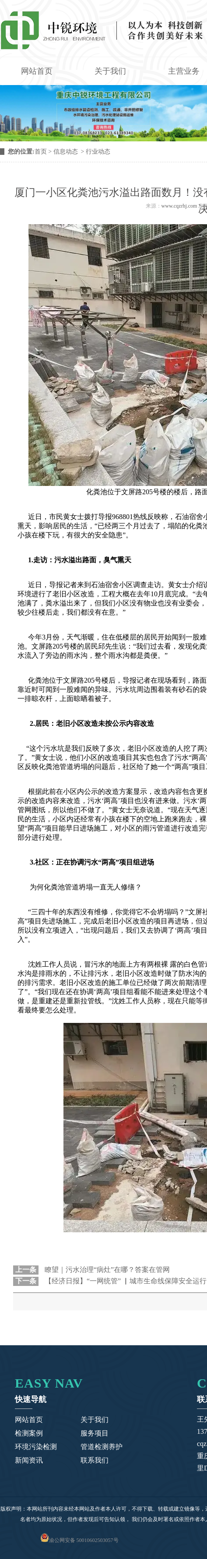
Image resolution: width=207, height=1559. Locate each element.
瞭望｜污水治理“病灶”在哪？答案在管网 (106, 1269)
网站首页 (37, 71)
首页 (41, 151)
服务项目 (95, 1433)
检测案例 (29, 1433)
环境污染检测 (36, 1446)
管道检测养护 (102, 1446)
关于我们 (110, 71)
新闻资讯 (29, 1460)
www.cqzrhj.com (179, 206)
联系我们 (95, 1460)
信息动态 (65, 151)
